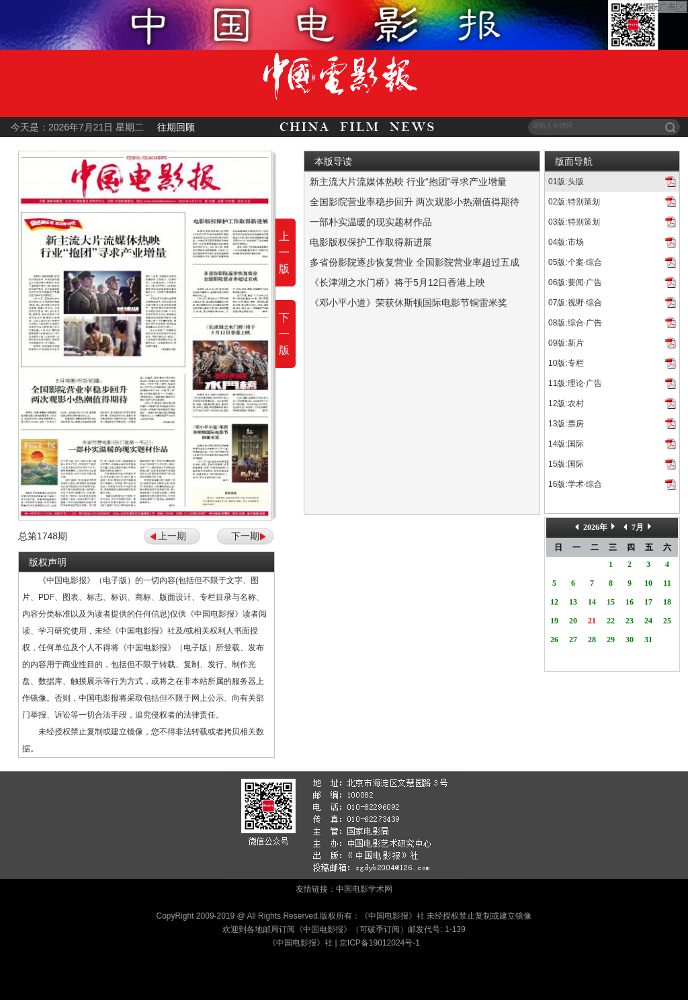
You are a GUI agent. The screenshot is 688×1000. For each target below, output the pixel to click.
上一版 (284, 252)
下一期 (245, 536)
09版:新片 (566, 343)
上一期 (172, 536)
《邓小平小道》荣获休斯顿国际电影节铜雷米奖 (408, 302)
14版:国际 (566, 444)
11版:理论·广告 (575, 383)
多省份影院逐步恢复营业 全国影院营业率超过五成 (414, 262)
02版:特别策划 (574, 201)
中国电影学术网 (364, 889)
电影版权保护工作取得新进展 (371, 242)
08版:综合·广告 (575, 323)
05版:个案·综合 (575, 262)
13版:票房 (566, 423)
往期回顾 (176, 127)
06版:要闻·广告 (575, 282)
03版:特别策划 (574, 222)
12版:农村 (566, 403)
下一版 (284, 334)
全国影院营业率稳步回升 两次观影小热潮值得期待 (414, 201)
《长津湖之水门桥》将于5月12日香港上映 (397, 282)
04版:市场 (566, 242)
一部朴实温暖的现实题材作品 (371, 222)
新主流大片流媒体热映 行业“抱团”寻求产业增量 (408, 181)
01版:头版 (566, 181)
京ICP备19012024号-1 (379, 943)
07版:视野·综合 (575, 302)
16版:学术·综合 (575, 484)
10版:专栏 (566, 363)
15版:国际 (566, 464)
